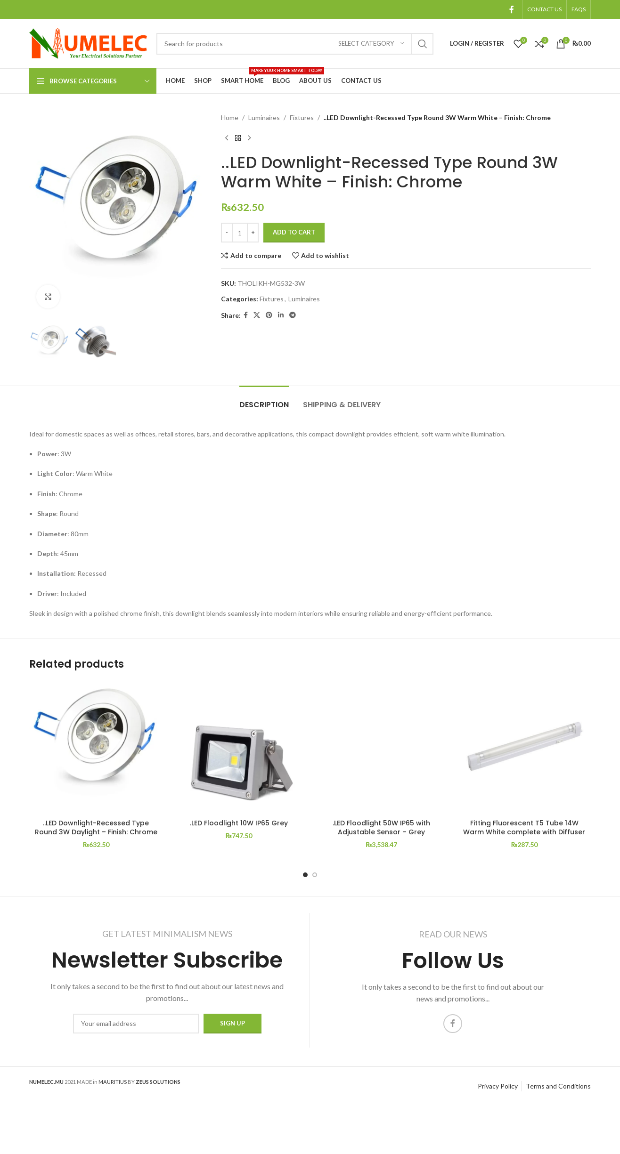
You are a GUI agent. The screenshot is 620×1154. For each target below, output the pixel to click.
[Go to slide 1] (305, 874)
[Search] (294, 44)
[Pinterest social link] (269, 315)
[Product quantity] (240, 232)
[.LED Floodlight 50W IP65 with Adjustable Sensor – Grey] (381, 747)
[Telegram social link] (292, 315)
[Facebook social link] (511, 9)
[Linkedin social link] (280, 315)
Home (229, 117)
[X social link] (257, 315)
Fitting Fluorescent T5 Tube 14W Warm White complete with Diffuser (524, 827)
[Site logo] (88, 43)
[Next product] (249, 138)
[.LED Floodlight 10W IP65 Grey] (238, 747)
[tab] (264, 400)
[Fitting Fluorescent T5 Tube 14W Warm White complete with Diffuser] (524, 747)
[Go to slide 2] (314, 874)
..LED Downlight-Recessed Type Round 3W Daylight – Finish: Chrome (96, 827)
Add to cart (294, 232)
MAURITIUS (112, 1082)
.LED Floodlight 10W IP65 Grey (239, 823)
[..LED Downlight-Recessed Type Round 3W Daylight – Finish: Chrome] (96, 747)
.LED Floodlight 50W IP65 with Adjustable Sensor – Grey (381, 827)
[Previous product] (226, 138)
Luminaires (264, 117)
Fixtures (302, 117)
